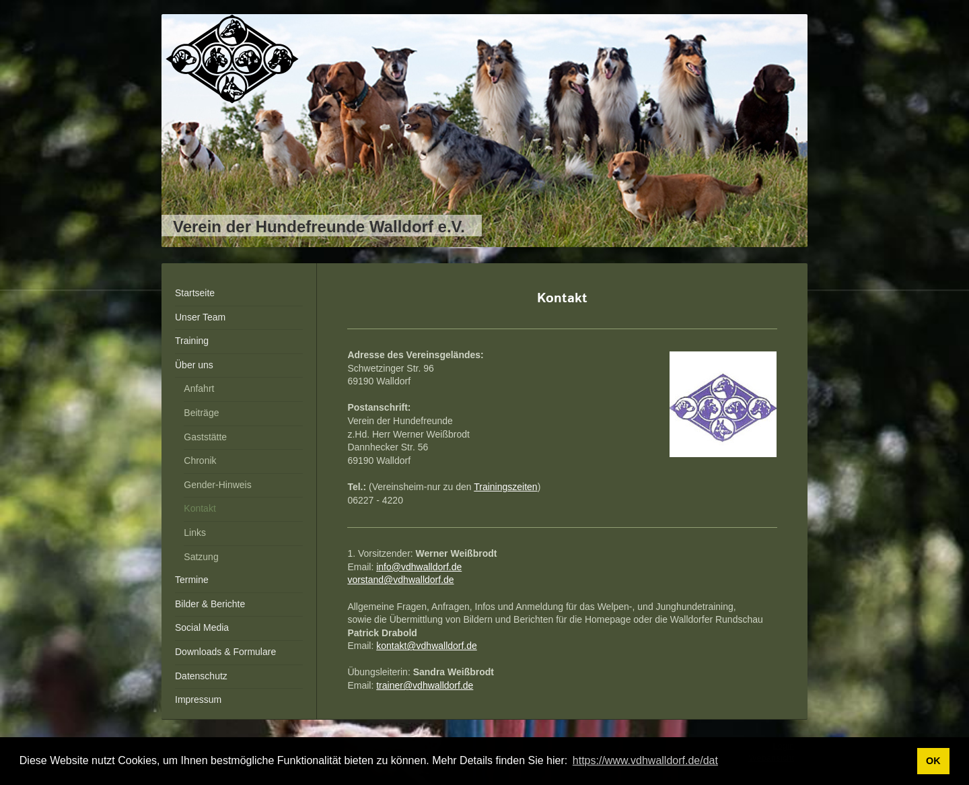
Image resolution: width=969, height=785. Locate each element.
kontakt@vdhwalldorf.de (426, 645)
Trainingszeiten (505, 486)
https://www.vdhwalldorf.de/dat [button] (645, 760)
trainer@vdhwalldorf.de (424, 685)
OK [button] (933, 760)
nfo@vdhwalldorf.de (420, 566)
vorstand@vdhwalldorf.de (400, 579)
